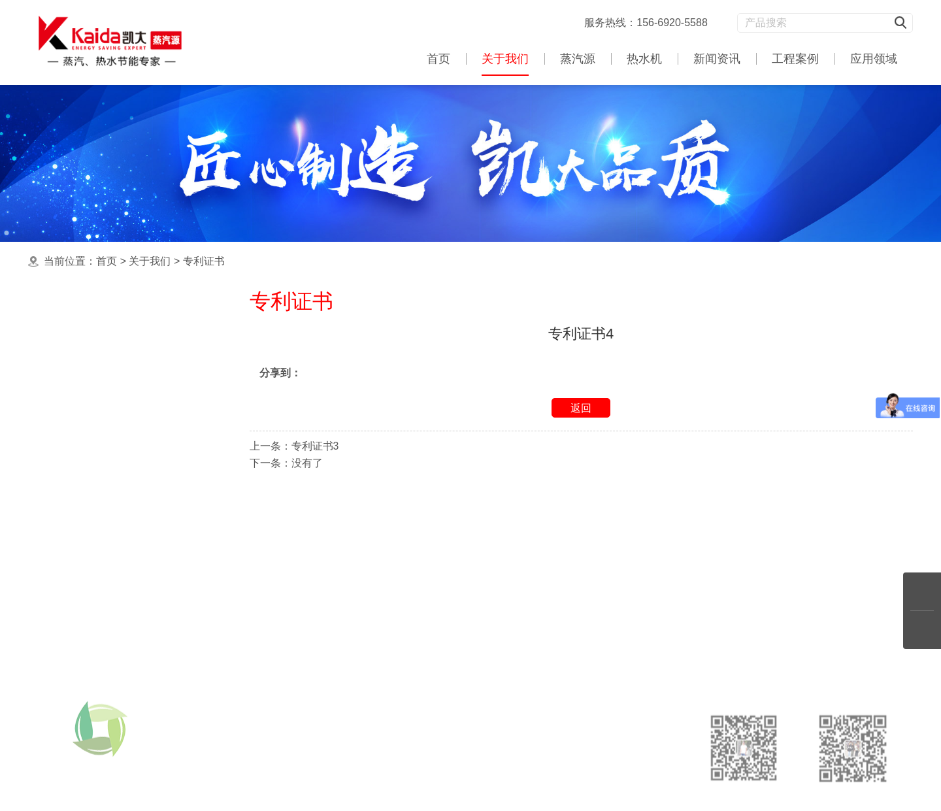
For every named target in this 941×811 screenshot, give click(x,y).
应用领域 (873, 58)
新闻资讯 (716, 58)
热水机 (644, 58)
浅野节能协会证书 (102, 375)
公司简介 (80, 349)
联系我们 (80, 505)
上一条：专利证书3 (294, 446)
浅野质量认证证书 (102, 453)
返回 (580, 408)
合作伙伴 (80, 427)
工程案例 (795, 58)
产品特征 (80, 479)
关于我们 (505, 58)
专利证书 (204, 261)
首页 (438, 58)
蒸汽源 (577, 58)
